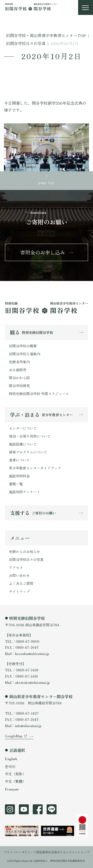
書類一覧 (16, 483)
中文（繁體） (15, 781)
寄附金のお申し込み (42, 252)
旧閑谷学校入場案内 (24, 353)
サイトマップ (19, 591)
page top (46, 182)
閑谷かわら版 (19, 377)
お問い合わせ (19, 575)
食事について (19, 459)
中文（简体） (15, 773)
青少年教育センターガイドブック (35, 467)
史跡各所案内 (19, 361)
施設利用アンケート (24, 491)
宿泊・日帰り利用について (30, 436)
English (11, 758)
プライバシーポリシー (18, 852)
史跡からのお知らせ (24, 551)
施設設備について (23, 444)
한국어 (10, 766)
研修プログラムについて (28, 452)
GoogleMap (13, 735)
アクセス (16, 567)
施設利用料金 (19, 475)
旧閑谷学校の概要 (23, 345)
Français (12, 788)
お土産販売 (17, 369)
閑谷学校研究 (19, 385)
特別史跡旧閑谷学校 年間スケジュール (39, 393)
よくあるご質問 (21, 583)
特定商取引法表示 (48, 852)
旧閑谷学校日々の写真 (26, 559)
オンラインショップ (76, 852)
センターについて (23, 428)
